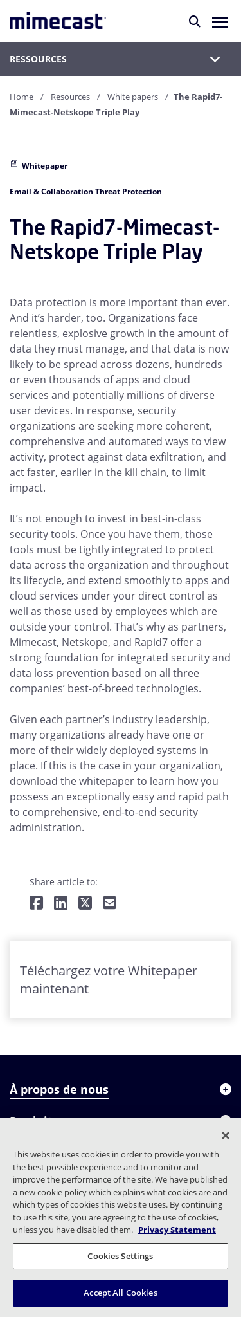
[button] (220, 21)
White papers (132, 96)
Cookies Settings (120, 1256)
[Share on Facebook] (36, 904)
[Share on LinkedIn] (60, 904)
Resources (70, 96)
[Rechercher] (195, 21)
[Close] (225, 1135)
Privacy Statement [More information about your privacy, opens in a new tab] (177, 1229)
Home (21, 96)
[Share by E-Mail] (109, 904)
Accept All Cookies (120, 1292)
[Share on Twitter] (85, 904)
